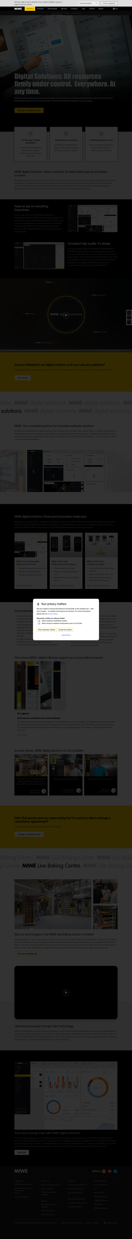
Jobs (83, 9)
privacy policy (52, 614)
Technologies (52, 9)
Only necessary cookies (46, 630)
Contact (92, 9)
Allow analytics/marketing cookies (54, 621)
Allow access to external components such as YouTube (62, 623)
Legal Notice (66, 635)
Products (40, 9)
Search (100, 9)
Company (74, 9)
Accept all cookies (65, 630)
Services (64, 9)
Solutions (30, 9)
